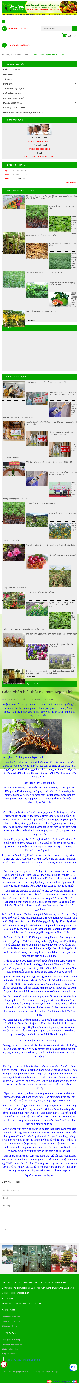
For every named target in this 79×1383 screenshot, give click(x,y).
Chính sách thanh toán (11, 1317)
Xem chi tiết (71, 182)
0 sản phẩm (69, 35)
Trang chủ (6, 55)
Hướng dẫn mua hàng (11, 1340)
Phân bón (39, 84)
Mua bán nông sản (39, 103)
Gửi (6, 1230)
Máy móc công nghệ (39, 98)
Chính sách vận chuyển (11, 1321)
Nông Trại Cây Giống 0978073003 (23, 1360)
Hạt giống (39, 74)
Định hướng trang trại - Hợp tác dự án (23, 112)
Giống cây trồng (39, 69)
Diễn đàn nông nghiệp (21, 55)
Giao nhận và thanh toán (12, 1344)
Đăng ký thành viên (9, 1354)
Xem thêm (31, 321)
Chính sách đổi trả (9, 1326)
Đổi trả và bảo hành (10, 1349)
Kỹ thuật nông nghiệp (39, 107)
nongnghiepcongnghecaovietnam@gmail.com (22, 1303)
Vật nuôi (39, 79)
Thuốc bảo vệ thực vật (15, 89)
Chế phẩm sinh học (39, 93)
